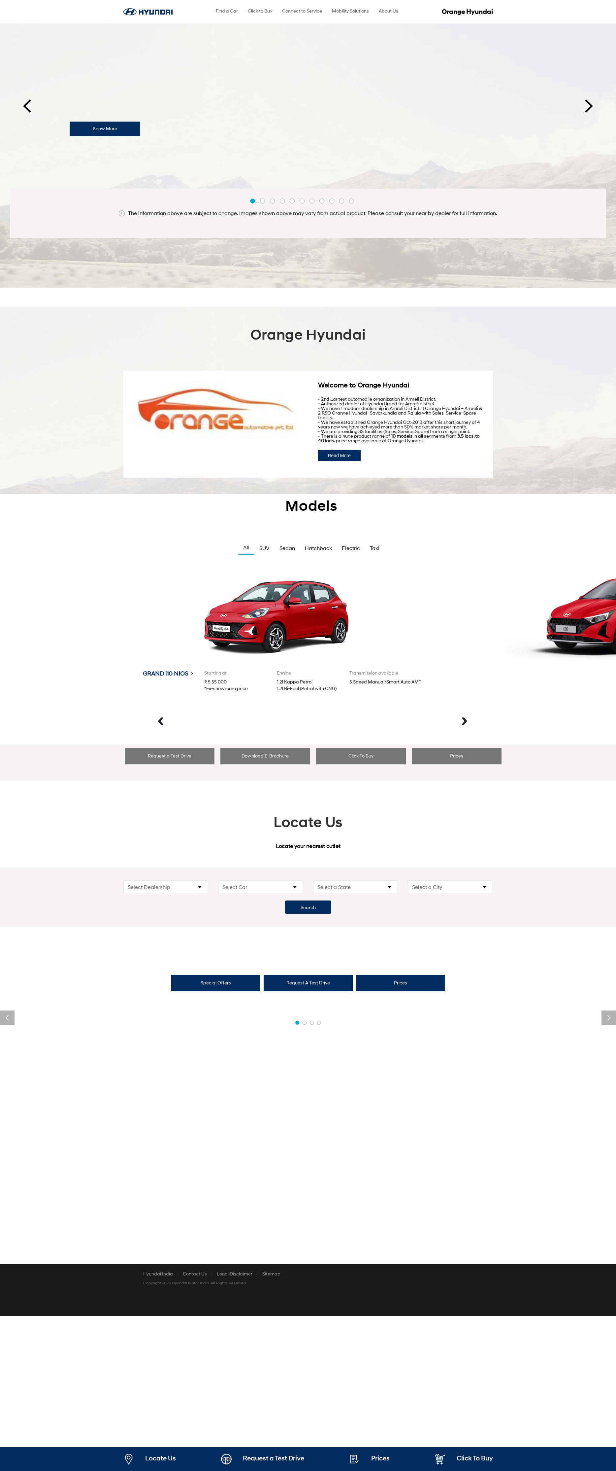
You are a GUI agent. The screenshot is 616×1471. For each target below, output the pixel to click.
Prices (456, 756)
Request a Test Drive (169, 756)
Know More (105, 128)
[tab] (169, 756)
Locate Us (160, 1458)
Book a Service (462, 1288)
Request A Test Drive (308, 983)
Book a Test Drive (154, 1391)
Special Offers (216, 983)
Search (308, 907)
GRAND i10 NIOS (168, 674)
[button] (252, 201)
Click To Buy (360, 756)
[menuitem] (227, 11)
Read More (339, 455)
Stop (258, 201)
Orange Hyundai (467, 12)
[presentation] (27, 106)
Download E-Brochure (265, 756)
